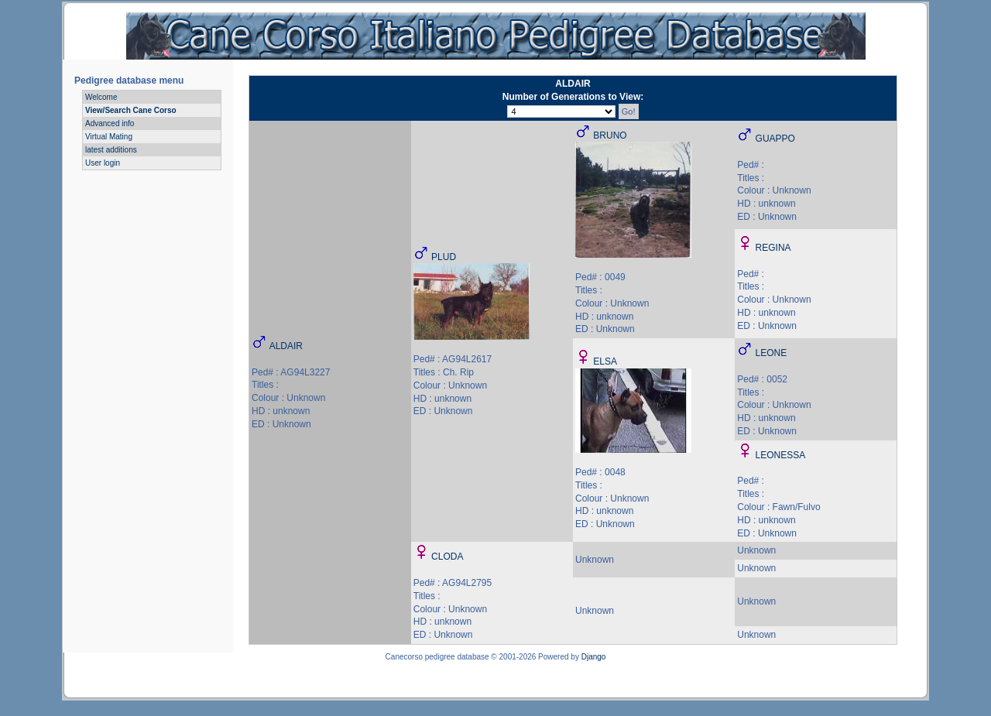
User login (102, 163)
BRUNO (609, 135)
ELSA (605, 361)
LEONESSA (781, 455)
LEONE (771, 353)
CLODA (447, 556)
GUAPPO (775, 138)
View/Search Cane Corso (131, 110)
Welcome (101, 97)
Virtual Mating (108, 136)
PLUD (443, 257)
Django (593, 657)
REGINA (773, 247)
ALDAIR (286, 346)
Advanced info (109, 123)
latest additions (111, 150)
